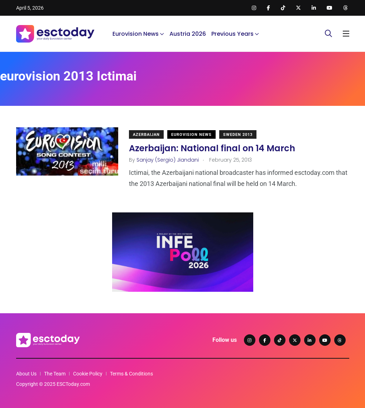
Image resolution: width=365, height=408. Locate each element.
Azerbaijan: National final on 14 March (212, 148)
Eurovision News (135, 34)
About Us (26, 374)
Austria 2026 (187, 34)
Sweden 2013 (238, 134)
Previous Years (232, 34)
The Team (55, 374)
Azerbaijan (146, 134)
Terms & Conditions (131, 374)
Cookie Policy (87, 374)
